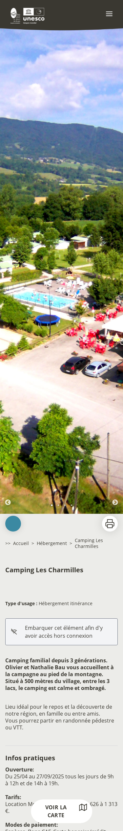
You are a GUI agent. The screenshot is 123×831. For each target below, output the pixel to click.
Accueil (21, 543)
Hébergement (52, 543)
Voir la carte (66, 811)
